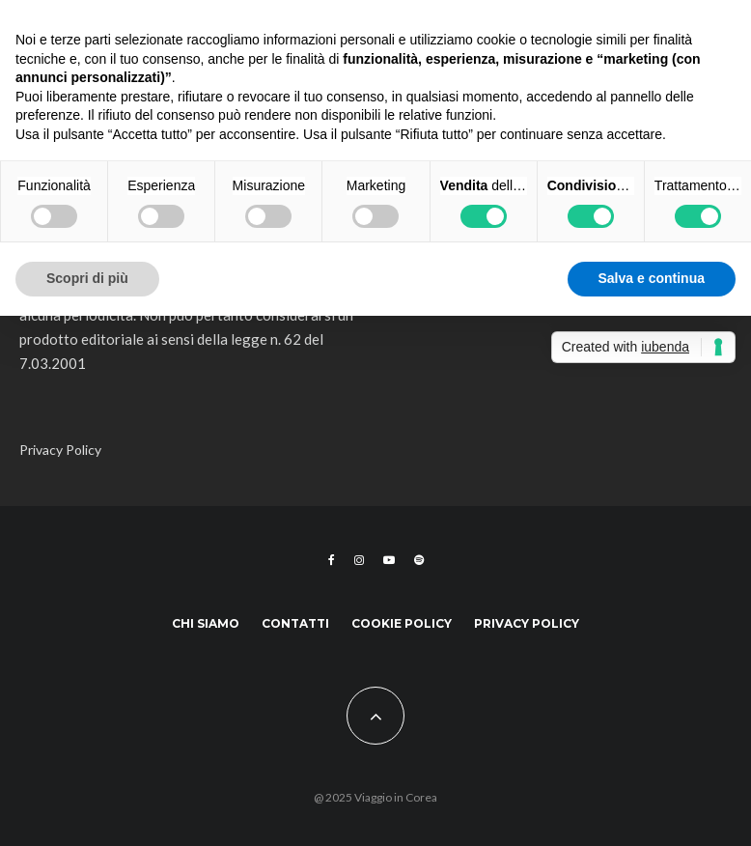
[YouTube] (389, 560)
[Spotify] (418, 560)
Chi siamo (205, 623)
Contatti (295, 623)
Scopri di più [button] (87, 278)
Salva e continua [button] (651, 278)
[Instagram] (359, 560)
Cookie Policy (401, 623)
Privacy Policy (60, 449)
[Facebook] (332, 560)
